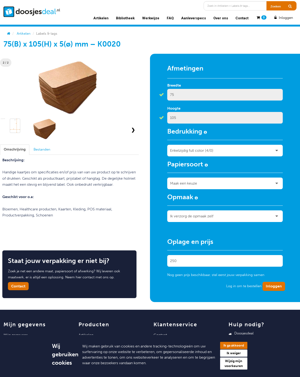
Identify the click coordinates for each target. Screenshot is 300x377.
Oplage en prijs (190, 242)
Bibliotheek (125, 18)
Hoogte (174, 108)
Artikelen (101, 18)
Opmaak (182, 198)
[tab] (14, 150)
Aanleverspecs (193, 18)
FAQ (170, 18)
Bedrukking (187, 132)
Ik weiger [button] (234, 353)
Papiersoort (187, 165)
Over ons (220, 18)
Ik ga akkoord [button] (233, 345)
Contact (242, 18)
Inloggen (283, 18)
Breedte (174, 85)
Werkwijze (150, 18)
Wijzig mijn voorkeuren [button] (234, 363)
